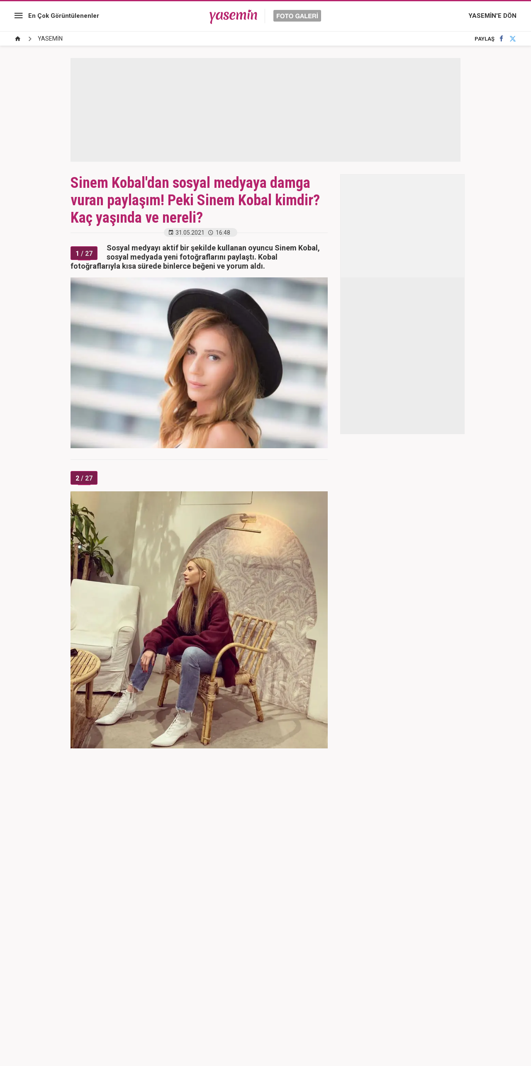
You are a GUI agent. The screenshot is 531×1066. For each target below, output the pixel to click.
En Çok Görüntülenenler (63, 15)
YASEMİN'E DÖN (492, 15)
